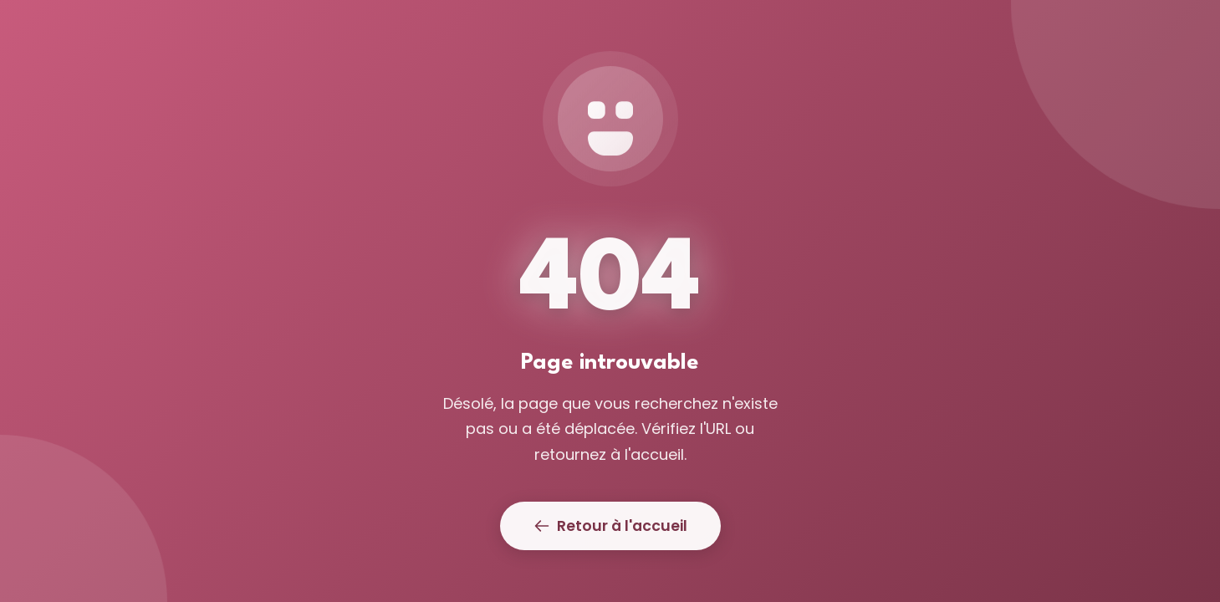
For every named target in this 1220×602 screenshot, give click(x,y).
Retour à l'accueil (610, 526)
